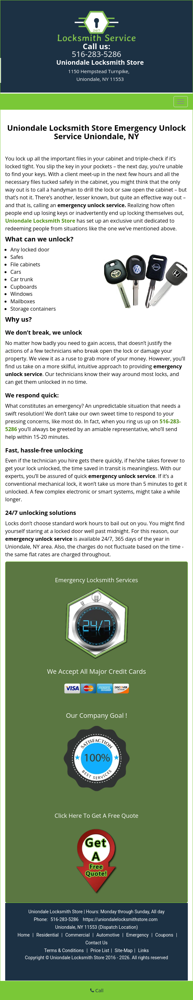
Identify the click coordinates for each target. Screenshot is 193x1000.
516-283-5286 (96, 54)
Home (24, 935)
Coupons (164, 935)
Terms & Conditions (64, 950)
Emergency (137, 935)
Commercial (77, 935)
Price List (99, 950)
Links (143, 950)
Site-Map (124, 950)
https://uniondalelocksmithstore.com (120, 919)
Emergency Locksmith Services (96, 580)
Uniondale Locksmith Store (40, 220)
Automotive (108, 935)
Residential (47, 935)
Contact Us (96, 942)
